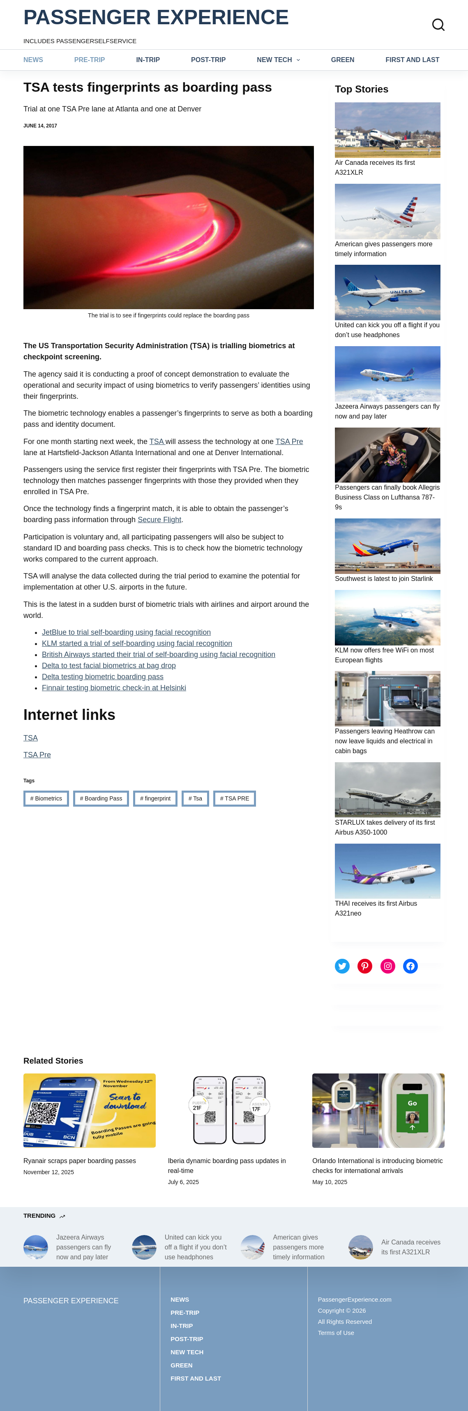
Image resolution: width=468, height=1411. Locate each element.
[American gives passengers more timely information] (252, 1247)
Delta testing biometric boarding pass (103, 677)
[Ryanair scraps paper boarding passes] (89, 1110)
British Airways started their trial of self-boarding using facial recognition (158, 654)
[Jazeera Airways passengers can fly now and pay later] (35, 1247)
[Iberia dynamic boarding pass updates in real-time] (234, 1110)
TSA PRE (234, 798)
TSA (158, 441)
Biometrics (46, 798)
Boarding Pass (101, 798)
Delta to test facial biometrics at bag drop (109, 666)
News (33, 59)
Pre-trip (89, 59)
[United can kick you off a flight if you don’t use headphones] (144, 1247)
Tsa (195, 798)
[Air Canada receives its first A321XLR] (360, 1247)
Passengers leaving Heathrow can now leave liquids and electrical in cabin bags (385, 741)
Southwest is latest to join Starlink (384, 578)
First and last (413, 59)
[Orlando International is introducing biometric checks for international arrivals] (378, 1110)
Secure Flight (159, 520)
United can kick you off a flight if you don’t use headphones (196, 1247)
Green (343, 59)
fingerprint (155, 798)
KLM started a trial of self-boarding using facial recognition (137, 643)
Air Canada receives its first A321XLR (410, 1247)
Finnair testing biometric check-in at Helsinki (114, 688)
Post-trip (208, 59)
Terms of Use (336, 1332)
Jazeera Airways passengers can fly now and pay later (83, 1247)
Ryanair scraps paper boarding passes (79, 1160)
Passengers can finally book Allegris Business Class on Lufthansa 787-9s (387, 497)
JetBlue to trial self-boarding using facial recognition (126, 632)
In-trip (148, 59)
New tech (280, 60)
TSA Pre (289, 441)
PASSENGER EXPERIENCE (156, 17)
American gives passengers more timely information (299, 1247)
